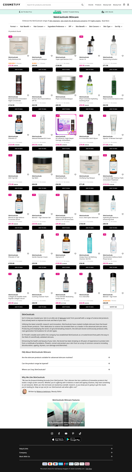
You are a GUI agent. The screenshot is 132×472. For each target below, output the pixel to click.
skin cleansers (54, 21)
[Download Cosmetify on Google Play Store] (73, 439)
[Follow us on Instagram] (52, 434)
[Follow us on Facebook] (59, 434)
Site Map (89, 469)
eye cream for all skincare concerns (74, 21)
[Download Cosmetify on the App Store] (58, 439)
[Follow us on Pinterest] (73, 434)
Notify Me (113, 307)
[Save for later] (26, 54)
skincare (63, 318)
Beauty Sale (107, 5)
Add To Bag (19, 69)
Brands (91, 5)
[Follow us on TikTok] (80, 434)
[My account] (128, 5)
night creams (96, 21)
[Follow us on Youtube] (66, 434)
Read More (105, 21)
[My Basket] (124, 5)
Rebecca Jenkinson (44, 391)
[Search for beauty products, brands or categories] (55, 4)
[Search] (82, 4)
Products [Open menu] (98, 5)
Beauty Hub (117, 5)
